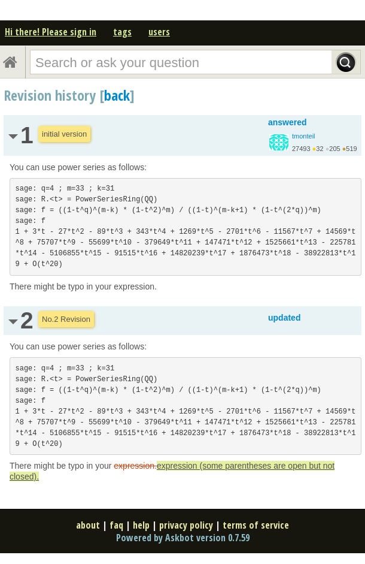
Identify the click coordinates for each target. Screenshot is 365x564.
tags (122, 31)
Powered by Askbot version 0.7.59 (183, 537)
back (117, 95)
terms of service (256, 525)
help (141, 525)
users (159, 31)
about (88, 525)
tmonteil (303, 136)
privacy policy (186, 525)
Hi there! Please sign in (50, 31)
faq (116, 525)
